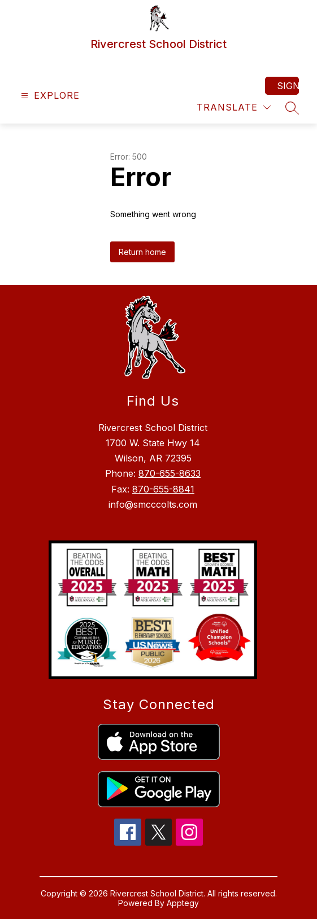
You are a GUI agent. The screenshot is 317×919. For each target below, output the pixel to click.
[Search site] (292, 108)
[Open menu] (49, 96)
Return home (142, 252)
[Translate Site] (233, 107)
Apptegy (183, 903)
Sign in (288, 85)
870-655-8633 (169, 473)
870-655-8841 (163, 489)
